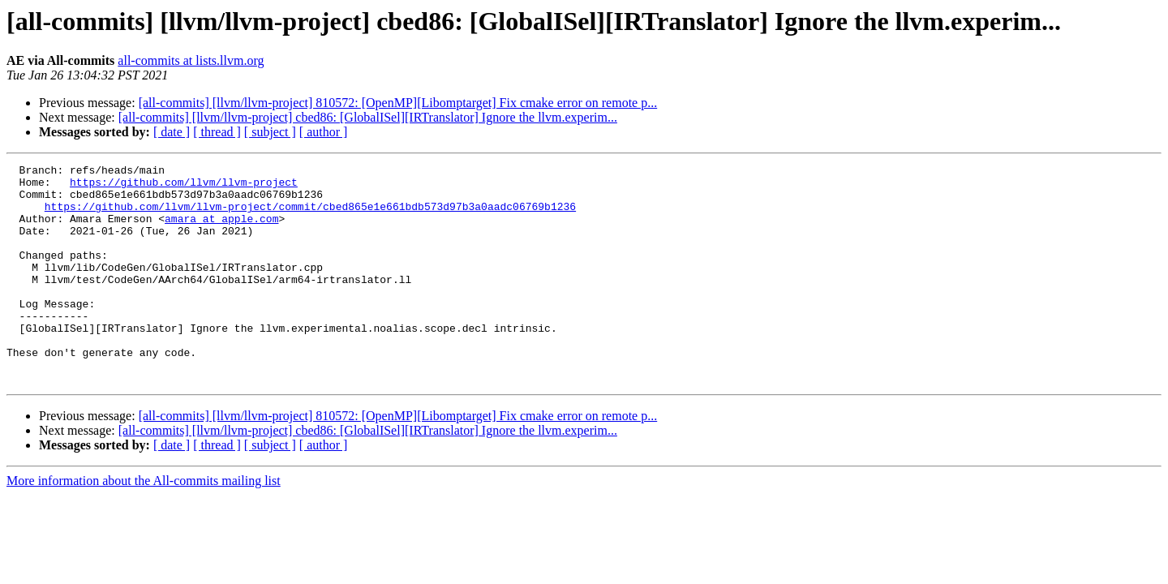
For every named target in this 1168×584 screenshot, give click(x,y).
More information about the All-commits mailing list (143, 524)
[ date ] (171, 132)
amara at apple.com (221, 230)
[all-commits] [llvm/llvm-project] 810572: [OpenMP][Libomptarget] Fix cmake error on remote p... (398, 103)
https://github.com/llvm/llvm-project (184, 186)
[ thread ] (217, 132)
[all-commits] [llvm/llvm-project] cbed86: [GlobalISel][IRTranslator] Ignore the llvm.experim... (367, 117)
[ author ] (323, 132)
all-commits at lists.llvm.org (191, 60)
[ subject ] (270, 132)
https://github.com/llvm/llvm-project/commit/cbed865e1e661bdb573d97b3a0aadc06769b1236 (310, 215)
